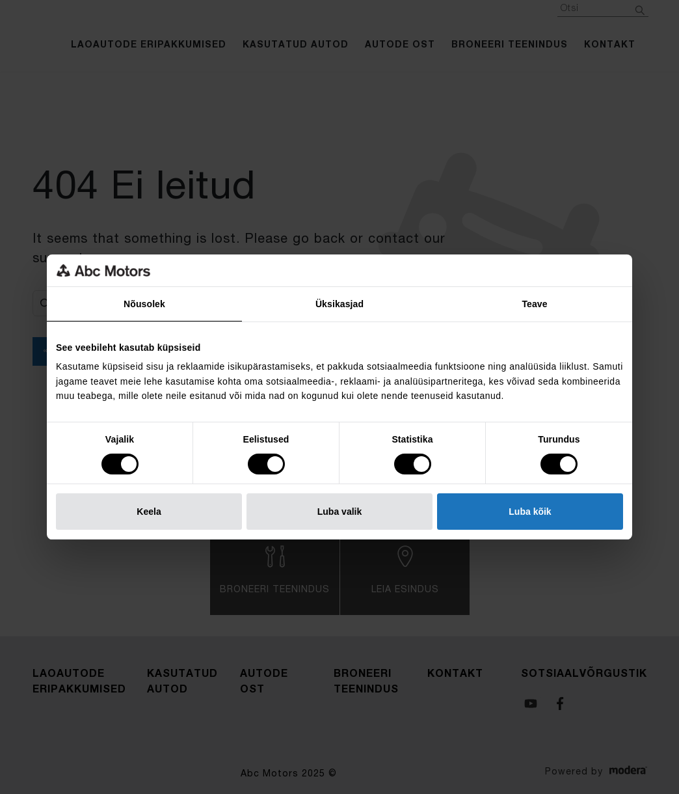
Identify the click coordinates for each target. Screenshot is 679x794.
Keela (149, 511)
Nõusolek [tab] (144, 304)
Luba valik (339, 511)
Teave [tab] (534, 304)
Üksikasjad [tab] (339, 304)
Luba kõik (530, 511)
